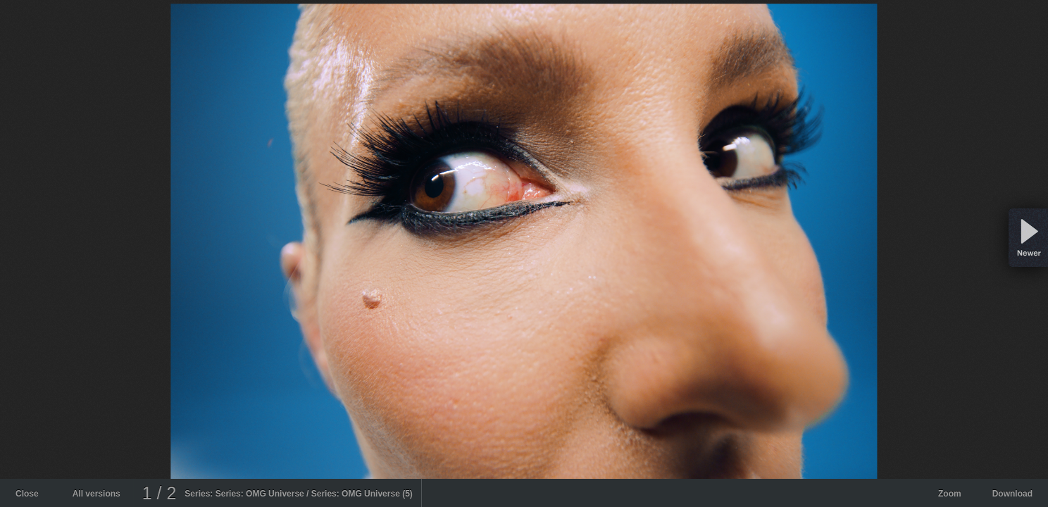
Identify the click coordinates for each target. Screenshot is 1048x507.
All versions (96, 494)
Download (1012, 494)
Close (27, 494)
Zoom (949, 494)
